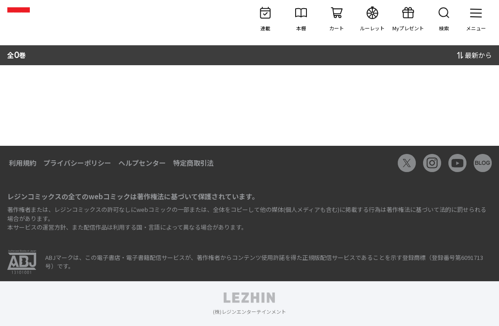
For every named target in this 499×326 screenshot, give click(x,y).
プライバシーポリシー (77, 163)
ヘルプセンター (142, 163)
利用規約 (22, 163)
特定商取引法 (193, 163)
